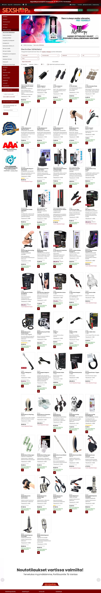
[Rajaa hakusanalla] (40, 61)
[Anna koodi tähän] (10, 110)
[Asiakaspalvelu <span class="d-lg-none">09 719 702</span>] (17, 4)
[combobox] (58, 10)
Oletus (36, 64)
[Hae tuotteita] (58, 10)
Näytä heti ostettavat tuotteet (57, 64)
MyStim (44, 51)
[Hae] (80, 10)
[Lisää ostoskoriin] (22, 104)
